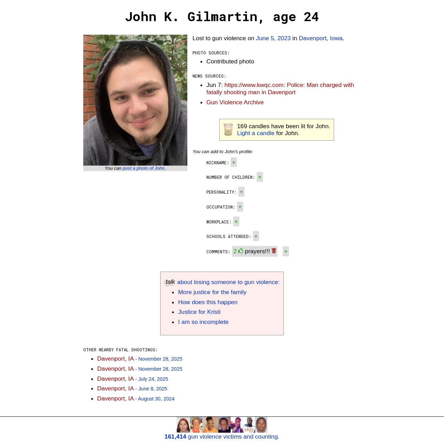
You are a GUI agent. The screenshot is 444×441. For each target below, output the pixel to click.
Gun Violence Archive (235, 102)
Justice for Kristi (199, 311)
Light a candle (255, 133)
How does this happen (207, 302)
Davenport (312, 38)
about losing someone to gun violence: (222, 282)
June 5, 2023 (273, 38)
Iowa (336, 38)
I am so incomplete (203, 321)
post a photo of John (144, 168)
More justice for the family (212, 292)
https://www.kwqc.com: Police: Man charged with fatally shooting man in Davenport (280, 88)
